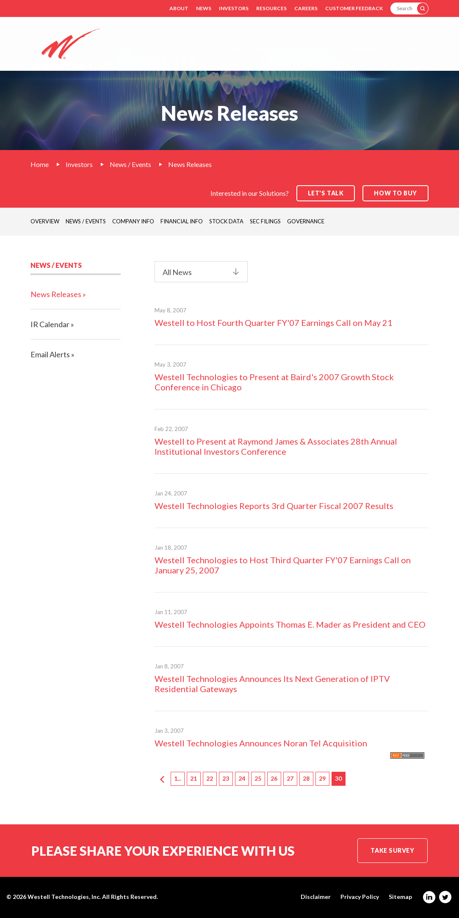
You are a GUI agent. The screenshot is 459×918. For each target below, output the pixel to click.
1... (177, 778)
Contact (413, 50)
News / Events (130, 164)
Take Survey (392, 850)
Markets (271, 50)
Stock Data (226, 221)
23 (225, 778)
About (178, 8)
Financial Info (181, 221)
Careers (306, 8)
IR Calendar (49, 324)
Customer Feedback (354, 8)
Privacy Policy (359, 897)
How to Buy (395, 193)
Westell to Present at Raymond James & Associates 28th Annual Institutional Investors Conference (276, 446)
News (203, 8)
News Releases (190, 164)
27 (290, 778)
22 (209, 778)
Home (39, 164)
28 (306, 778)
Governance (305, 221)
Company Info (133, 221)
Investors (234, 8)
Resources (271, 8)
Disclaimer (316, 897)
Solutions (222, 50)
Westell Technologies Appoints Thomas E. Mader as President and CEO (290, 624)
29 (322, 778)
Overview (44, 221)
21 (193, 778)
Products (319, 50)
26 (274, 778)
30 (338, 778)
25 (257, 778)
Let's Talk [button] (326, 193)
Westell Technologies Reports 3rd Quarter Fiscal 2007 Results (274, 506)
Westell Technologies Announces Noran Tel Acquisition (261, 743)
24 (241, 778)
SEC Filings (265, 221)
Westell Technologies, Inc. (64, 896)
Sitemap (400, 897)
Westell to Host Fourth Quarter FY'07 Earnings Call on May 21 (274, 322)
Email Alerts (50, 354)
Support (367, 50)
